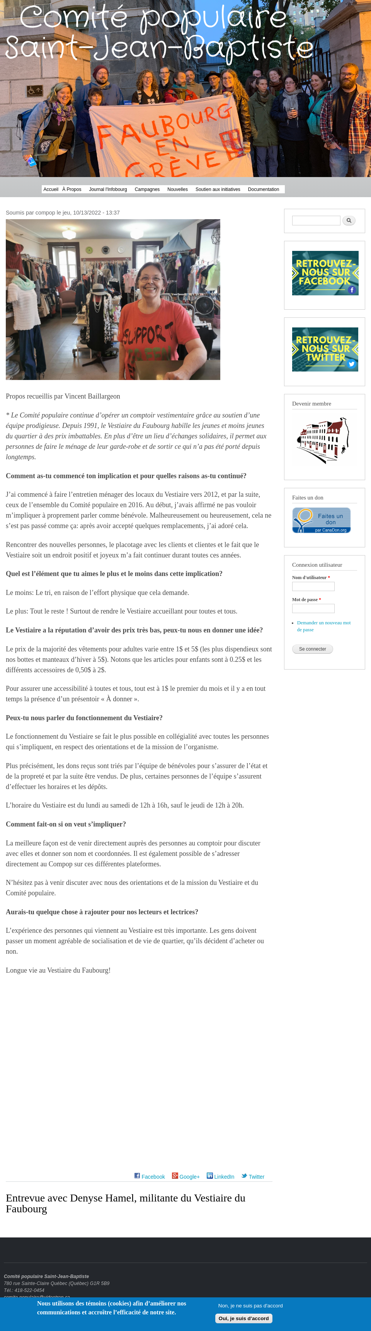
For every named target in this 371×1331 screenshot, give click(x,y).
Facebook (149, 1177)
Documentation (263, 189)
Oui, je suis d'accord (244, 1321)
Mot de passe (306, 599)
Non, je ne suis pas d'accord (250, 1308)
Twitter (252, 1177)
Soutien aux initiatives (218, 189)
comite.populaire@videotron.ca (37, 1297)
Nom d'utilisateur (311, 577)
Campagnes (147, 189)
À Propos (71, 189)
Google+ (186, 1177)
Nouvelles (177, 189)
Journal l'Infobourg (108, 189)
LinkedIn (221, 1177)
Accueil (51, 189)
